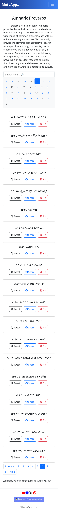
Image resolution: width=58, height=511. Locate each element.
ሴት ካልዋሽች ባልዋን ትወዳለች (29, 117)
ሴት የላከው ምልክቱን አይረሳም (29, 413)
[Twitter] (31, 493)
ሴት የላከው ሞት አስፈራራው (29, 432)
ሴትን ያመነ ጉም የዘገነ (29, 395)
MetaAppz (10, 4)
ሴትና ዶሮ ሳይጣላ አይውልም (29, 302)
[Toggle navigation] (52, 4)
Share (29, 123)
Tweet (15, 123)
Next (12, 471)
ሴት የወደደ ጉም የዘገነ (29, 154)
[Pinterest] (34, 493)
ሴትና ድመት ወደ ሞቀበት (29, 284)
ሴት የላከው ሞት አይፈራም (29, 450)
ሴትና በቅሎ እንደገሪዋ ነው (29, 228)
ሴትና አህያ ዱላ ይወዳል (29, 265)
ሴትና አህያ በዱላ (29, 246)
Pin (43, 123)
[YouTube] (23, 493)
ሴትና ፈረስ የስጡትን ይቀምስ (29, 376)
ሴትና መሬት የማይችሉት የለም (29, 135)
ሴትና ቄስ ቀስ (29, 209)
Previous (9, 466)
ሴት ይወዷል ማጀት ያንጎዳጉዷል (29, 191)
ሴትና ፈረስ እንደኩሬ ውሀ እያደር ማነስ (29, 358)
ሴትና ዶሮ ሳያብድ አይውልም (29, 339)
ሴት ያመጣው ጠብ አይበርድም (29, 172)
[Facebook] (27, 493)
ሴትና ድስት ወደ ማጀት (29, 321)
